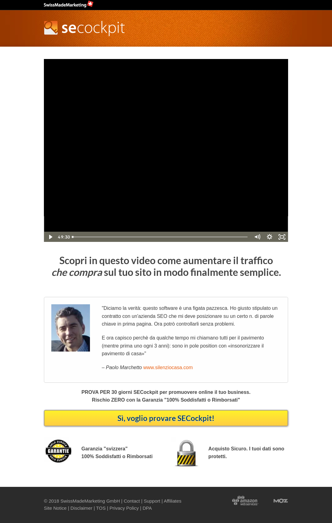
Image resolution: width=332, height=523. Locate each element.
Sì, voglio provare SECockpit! (166, 418)
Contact (132, 501)
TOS (101, 508)
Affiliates (172, 501)
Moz (275, 500)
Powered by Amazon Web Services (245, 500)
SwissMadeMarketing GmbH (90, 501)
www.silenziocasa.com (168, 367)
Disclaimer (81, 508)
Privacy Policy (124, 508)
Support (152, 501)
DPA (147, 508)
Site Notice (55, 508)
